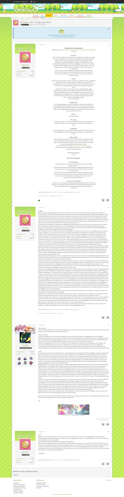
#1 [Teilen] (108, 44)
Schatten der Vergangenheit (58, 192)
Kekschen (33, 24)
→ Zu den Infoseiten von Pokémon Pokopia (62, 36)
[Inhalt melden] (103, 200)
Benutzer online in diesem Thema (25, 471)
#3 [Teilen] (108, 325)
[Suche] (33, 1)
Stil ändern (109, 480)
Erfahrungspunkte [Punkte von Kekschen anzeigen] (21, 71)
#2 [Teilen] (108, 207)
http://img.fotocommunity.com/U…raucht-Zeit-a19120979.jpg (77, 50)
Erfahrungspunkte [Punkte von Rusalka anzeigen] (21, 351)
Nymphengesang (66, 415)
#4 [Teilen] (108, 431)
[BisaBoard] (62, 8)
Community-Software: (62, 494)
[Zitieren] (107, 200)
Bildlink (73, 51)
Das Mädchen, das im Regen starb (82, 146)
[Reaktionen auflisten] (40, 200)
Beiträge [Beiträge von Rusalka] (18, 353)
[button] (108, 29)
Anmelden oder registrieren (21, 1)
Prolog (73, 154)
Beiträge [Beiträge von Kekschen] (18, 73)
